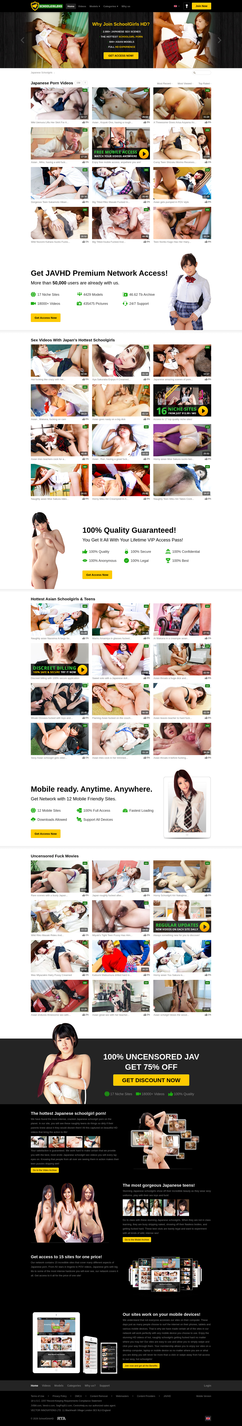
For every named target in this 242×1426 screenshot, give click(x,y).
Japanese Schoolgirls (41, 72)
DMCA (78, 1396)
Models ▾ (95, 6)
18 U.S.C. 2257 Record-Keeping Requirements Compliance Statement (66, 1401)
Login (207, 1385)
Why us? (90, 1385)
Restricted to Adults (61, 1418)
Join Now (201, 6)
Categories (74, 1385)
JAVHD (167, 1396)
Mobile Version (202, 1396)
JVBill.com (36, 1405)
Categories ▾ (110, 6)
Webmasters (122, 1396)
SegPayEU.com (64, 1405)
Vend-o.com (49, 1405)
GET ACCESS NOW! (120, 55)
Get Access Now (46, 317)
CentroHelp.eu (80, 1405)
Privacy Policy (60, 1396)
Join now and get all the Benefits (141, 1365)
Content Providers (146, 1396)
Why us (126, 6)
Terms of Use (37, 1396)
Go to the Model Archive (137, 1239)
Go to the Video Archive (45, 1170)
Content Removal (99, 1396)
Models (59, 1385)
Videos (82, 6)
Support (105, 1385)
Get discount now (151, 1080)
